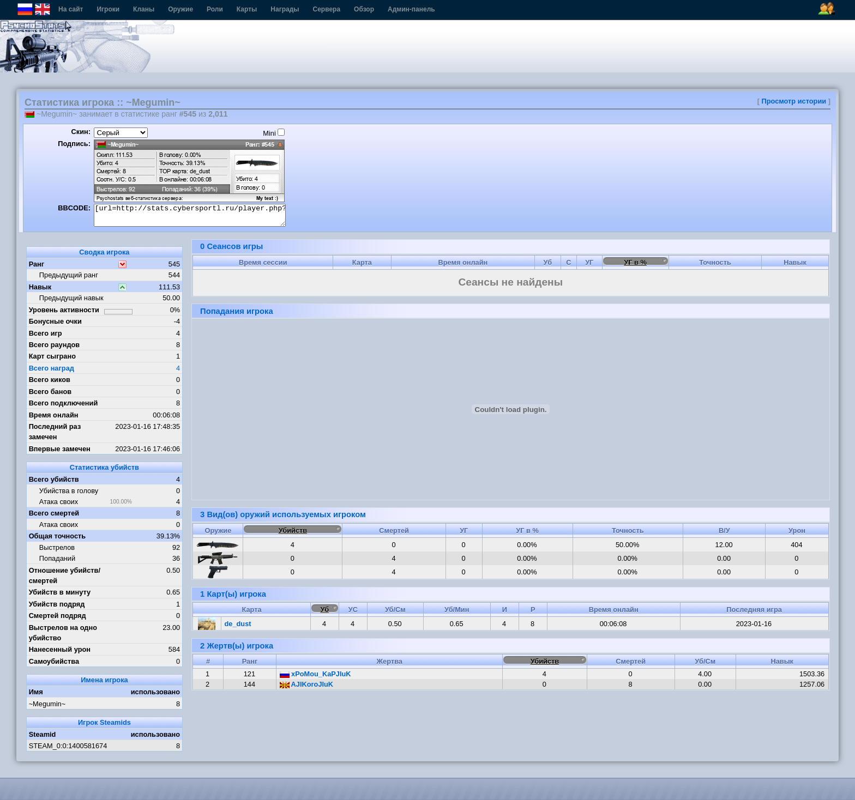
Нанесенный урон (60, 649)
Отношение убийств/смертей (64, 575)
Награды (284, 9)
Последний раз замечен (55, 431)
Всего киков (49, 379)
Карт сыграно (52, 356)
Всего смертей (54, 513)
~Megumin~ (47, 704)
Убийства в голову (68, 491)
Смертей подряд (57, 615)
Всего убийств (54, 479)
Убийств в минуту (60, 592)
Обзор (364, 9)
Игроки (108, 9)
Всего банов (50, 391)
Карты (247, 9)
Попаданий (57, 558)
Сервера (327, 9)
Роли (215, 9)
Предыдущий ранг (68, 275)
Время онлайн (54, 415)
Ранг (37, 264)
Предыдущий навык (71, 298)
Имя (36, 692)
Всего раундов (54, 345)
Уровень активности (64, 310)
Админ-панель (411, 9)
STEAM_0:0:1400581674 (68, 746)
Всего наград (51, 368)
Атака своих (58, 502)
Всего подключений (63, 403)
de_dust (238, 624)
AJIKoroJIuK (307, 684)
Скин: (81, 132)
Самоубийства (54, 661)
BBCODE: (74, 208)
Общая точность (57, 536)
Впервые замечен (60, 449)
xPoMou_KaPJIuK (315, 674)
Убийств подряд (57, 604)
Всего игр (45, 333)
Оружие (180, 9)
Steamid (42, 734)
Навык (40, 287)
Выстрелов (57, 547)
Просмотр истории (794, 101)
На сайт (70, 9)
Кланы (143, 9)
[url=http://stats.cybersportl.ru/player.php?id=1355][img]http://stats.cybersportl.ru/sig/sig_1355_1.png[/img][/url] (190, 215)
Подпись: (74, 144)
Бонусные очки (55, 321)
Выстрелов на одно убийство (63, 632)
